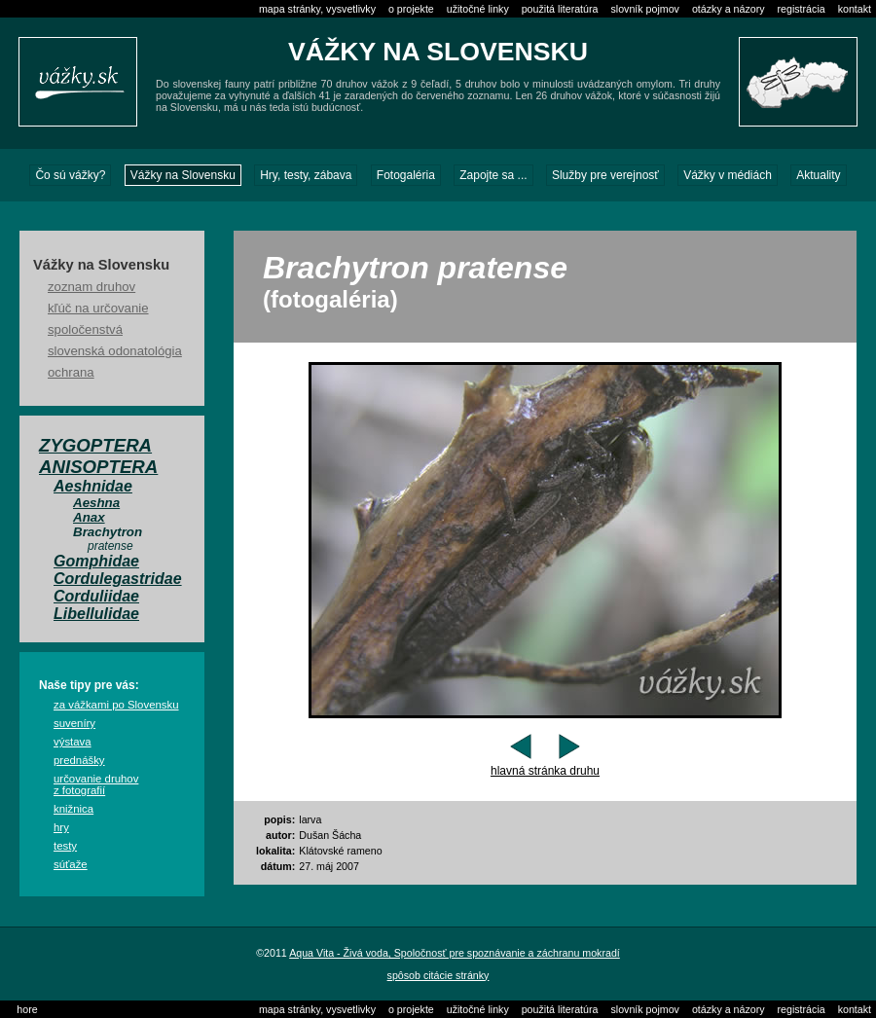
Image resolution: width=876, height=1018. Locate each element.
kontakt (854, 9)
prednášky (79, 760)
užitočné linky (478, 9)
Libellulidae (96, 613)
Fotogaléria (406, 175)
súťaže (71, 864)
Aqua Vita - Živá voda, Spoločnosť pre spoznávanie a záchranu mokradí (454, 953)
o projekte (411, 9)
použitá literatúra (560, 9)
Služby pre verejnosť (605, 175)
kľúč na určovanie (98, 308)
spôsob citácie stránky (438, 975)
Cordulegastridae (118, 578)
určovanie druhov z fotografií (96, 784)
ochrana (71, 372)
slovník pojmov (644, 9)
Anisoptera (98, 466)
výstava (72, 741)
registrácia (801, 9)
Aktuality (818, 175)
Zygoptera (95, 445)
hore (27, 1009)
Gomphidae (96, 561)
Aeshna (96, 502)
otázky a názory (728, 9)
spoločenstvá (85, 329)
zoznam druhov (91, 286)
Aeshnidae (93, 486)
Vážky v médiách (727, 175)
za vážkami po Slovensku (116, 704)
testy (65, 846)
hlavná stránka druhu (545, 771)
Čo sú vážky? (70, 175)
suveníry (74, 723)
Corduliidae (96, 596)
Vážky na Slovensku (183, 175)
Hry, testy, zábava (305, 175)
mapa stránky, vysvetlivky (317, 9)
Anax (89, 517)
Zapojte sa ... (493, 175)
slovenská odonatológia (115, 351)
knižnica (73, 809)
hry (61, 827)
